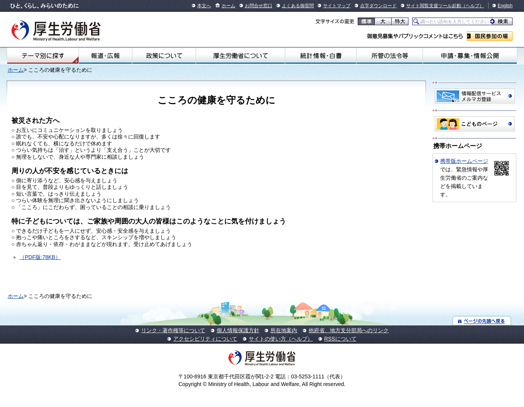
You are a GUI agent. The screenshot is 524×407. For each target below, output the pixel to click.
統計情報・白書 (320, 56)
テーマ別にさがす (43, 55)
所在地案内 (283, 330)
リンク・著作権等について (173, 330)
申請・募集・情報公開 (470, 56)
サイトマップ (336, 5)
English (505, 5)
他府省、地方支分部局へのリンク (349, 330)
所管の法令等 (390, 56)
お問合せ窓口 (258, 5)
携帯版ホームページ (464, 161)
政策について (164, 56)
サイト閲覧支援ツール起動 (433, 5)
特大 (400, 21)
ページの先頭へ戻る (482, 320)
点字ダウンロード (378, 5)
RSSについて (340, 339)
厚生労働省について (240, 56)
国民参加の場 (490, 36)
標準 (366, 21)
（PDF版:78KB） (40, 257)
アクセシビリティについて (205, 339)
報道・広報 (105, 56)
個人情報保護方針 (238, 330)
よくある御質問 (298, 5)
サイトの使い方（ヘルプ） (281, 339)
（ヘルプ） (472, 5)
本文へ (204, 5)
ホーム (228, 5)
